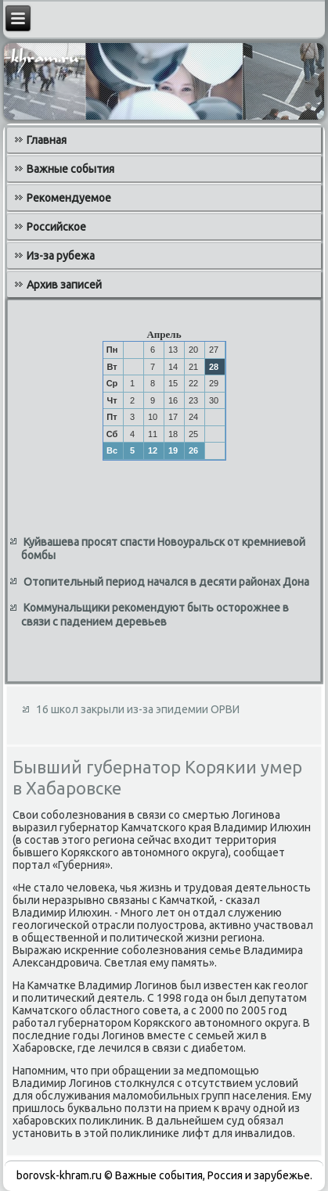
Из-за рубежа (61, 255)
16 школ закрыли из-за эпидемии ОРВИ (138, 709)
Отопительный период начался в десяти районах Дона (166, 582)
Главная (47, 140)
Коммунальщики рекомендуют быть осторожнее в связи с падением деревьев (155, 614)
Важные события (70, 169)
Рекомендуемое (69, 198)
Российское (56, 227)
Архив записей (64, 284)
